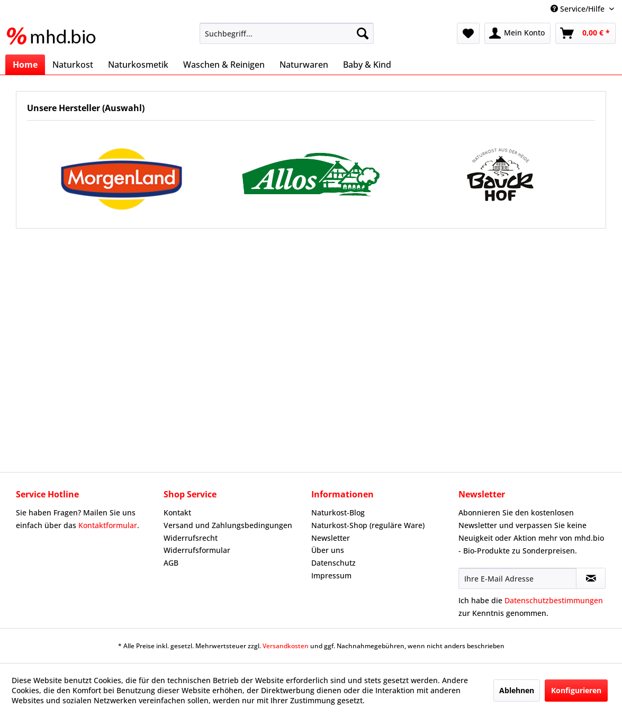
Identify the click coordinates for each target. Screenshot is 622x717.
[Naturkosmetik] (138, 65)
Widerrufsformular (197, 550)
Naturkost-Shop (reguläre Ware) (368, 525)
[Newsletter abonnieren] (591, 578)
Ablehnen (516, 690)
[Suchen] (362, 33)
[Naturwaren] (304, 65)
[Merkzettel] (468, 33)
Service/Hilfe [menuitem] (579, 9)
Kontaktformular (107, 525)
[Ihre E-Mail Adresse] (517, 578)
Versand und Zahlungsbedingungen (228, 525)
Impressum (331, 575)
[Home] (25, 65)
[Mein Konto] (517, 33)
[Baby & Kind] (367, 65)
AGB (171, 563)
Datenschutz (333, 563)
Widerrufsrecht (191, 538)
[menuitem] (287, 33)
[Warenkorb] (585, 33)
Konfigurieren (576, 690)
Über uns (327, 550)
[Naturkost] (73, 65)
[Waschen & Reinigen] (224, 65)
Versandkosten (286, 645)
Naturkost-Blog (338, 512)
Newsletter (330, 538)
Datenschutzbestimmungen (553, 600)
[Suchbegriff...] (287, 33)
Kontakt (177, 512)
